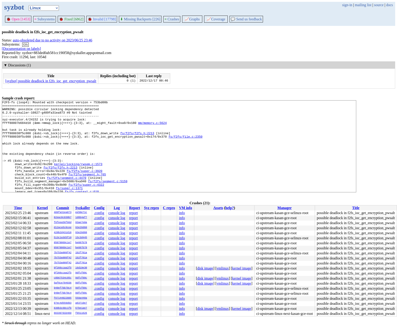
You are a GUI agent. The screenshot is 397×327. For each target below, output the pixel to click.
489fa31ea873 (62, 212)
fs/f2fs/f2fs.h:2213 (137, 140)
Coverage (216, 19)
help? (229, 208)
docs (389, 5)
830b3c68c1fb (62, 308)
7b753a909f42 (62, 252)
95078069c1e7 (62, 242)
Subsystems (44, 19)
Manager (284, 208)
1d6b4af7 (81, 217)
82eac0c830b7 (62, 217)
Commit (62, 208)
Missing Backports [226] (140, 19)
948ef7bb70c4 (62, 288)
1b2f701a (81, 252)
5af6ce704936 (62, 283)
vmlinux (222, 268)
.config (99, 213)
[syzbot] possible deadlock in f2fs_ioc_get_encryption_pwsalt (50, 81)
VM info (185, 208)
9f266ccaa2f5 (62, 268)
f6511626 (81, 313)
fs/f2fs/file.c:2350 (185, 144)
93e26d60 (81, 227)
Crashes (171, 19)
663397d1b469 (62, 313)
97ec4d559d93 (62, 303)
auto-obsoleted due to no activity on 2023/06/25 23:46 (52, 40)
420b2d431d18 (62, 232)
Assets (218, 208)
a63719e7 (81, 303)
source (379, 5)
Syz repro (151, 208)
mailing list (363, 5)
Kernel (42, 208)
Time (18, 208)
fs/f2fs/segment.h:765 (87, 189)
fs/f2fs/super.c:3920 (84, 185)
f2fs (25, 44)
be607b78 (81, 242)
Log (117, 208)
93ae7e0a (81, 222)
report (133, 213)
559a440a (81, 298)
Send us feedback (246, 19)
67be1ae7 (81, 308)
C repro (169, 208)
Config (99, 208)
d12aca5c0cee (62, 227)
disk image (205, 268)
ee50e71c (81, 212)
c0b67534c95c (62, 278)
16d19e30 (81, 268)
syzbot (14, 7)
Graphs (192, 19)
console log (116, 213)
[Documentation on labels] (21, 49)
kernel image (241, 268)
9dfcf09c (81, 273)
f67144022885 (62, 298)
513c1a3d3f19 (62, 237)
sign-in (347, 5)
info (182, 213)
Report (134, 208)
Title (355, 208)
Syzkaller (82, 208)
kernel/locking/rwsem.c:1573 (78, 177)
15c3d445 (81, 237)
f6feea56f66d (62, 222)
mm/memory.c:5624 (152, 127)
